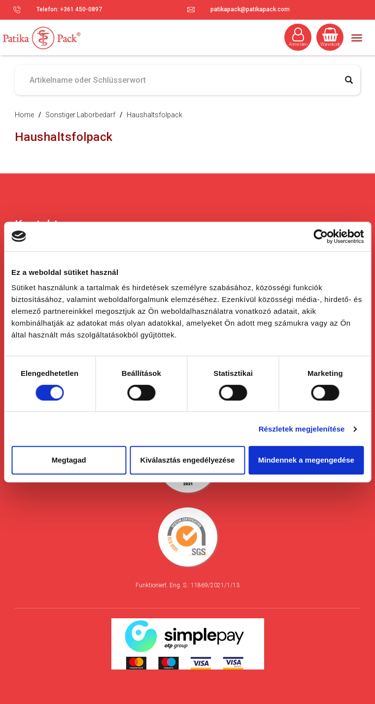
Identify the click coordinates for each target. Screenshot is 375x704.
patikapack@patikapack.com (250, 9)
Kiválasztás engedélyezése (187, 460)
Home (24, 115)
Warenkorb (330, 37)
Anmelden (298, 37)
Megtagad (69, 460)
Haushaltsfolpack (154, 115)
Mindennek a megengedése (306, 460)
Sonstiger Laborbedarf (80, 115)
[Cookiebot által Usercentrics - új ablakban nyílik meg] (320, 236)
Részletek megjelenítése (302, 429)
